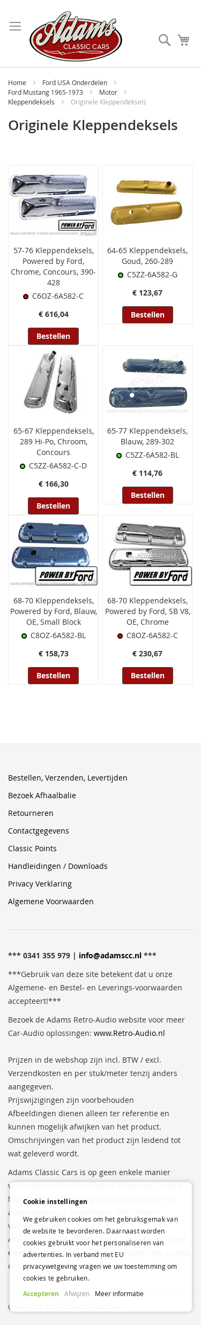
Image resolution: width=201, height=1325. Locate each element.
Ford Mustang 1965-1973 (46, 92)
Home (18, 82)
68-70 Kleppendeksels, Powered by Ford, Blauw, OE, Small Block (53, 611)
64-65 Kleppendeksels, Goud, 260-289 (147, 255)
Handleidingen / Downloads (58, 866)
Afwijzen (77, 1293)
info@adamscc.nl (110, 955)
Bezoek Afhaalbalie (42, 795)
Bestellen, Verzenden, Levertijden (68, 778)
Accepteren (41, 1293)
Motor (109, 92)
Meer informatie (119, 1293)
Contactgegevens (38, 831)
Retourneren (31, 813)
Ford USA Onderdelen (75, 82)
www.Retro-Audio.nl (129, 1033)
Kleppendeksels (32, 101)
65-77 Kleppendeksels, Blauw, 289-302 (147, 436)
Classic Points (32, 848)
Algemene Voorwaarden (51, 901)
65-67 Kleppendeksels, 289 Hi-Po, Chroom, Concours (53, 441)
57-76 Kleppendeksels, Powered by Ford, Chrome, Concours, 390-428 (53, 266)
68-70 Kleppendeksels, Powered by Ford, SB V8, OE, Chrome (147, 611)
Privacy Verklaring (40, 884)
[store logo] (75, 36)
